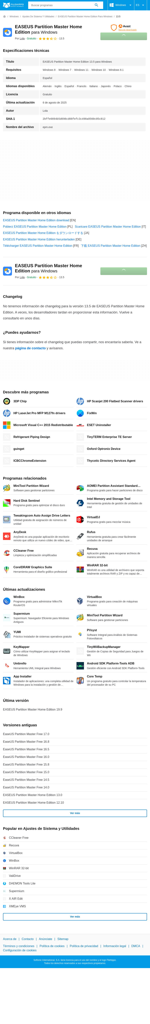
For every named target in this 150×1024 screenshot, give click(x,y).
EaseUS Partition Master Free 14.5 (26, 779)
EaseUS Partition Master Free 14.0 (26, 787)
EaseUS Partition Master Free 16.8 (26, 741)
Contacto (28, 939)
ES (140, 5)
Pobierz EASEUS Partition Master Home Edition (35, 226)
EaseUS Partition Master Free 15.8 (26, 764)
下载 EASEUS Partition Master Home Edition (110, 245)
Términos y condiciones (18, 946)
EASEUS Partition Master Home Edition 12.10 (33, 802)
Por (20, 38)
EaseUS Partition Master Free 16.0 (26, 756)
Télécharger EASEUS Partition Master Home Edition (37, 245)
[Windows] (14, 16)
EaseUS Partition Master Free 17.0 (26, 734)
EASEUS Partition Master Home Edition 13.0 (32, 795)
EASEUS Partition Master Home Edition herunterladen (39, 239)
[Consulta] (65, 5)
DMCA (135, 946)
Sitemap (62, 939)
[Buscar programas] (96, 5)
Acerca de (9, 939)
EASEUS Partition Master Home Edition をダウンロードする (43, 232)
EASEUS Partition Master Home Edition (48, 268)
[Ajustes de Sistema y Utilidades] (38, 16)
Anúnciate (45, 939)
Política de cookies (52, 946)
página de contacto (30, 348)
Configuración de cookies (20, 950)
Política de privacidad (84, 946)
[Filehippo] (13, 5)
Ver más (75, 813)
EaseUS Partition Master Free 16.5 (26, 749)
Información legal (114, 946)
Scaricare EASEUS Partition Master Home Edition (108, 226)
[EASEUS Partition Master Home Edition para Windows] (85, 16)
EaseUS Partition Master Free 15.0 (26, 772)
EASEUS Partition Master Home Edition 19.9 (32, 709)
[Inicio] (4, 16)
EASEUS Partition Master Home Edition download (36, 220)
